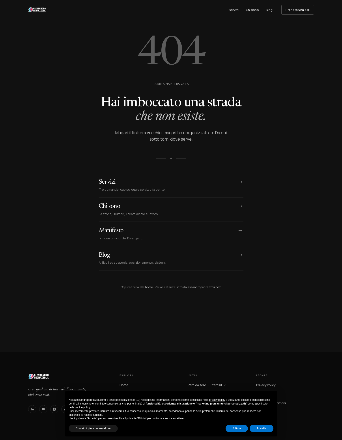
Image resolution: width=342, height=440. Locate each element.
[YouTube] (43, 409)
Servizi (234, 10)
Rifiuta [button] (237, 428)
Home (124, 385)
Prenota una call (298, 10)
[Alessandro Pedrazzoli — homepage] (37, 9)
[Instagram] (54, 409)
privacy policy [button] (217, 399)
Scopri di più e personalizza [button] (93, 428)
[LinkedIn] (32, 409)
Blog (269, 10)
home (149, 287)
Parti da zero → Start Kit (207, 385)
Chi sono (252, 10)
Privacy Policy (265, 385)
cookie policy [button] (82, 407)
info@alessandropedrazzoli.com (199, 287)
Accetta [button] (261, 428)
